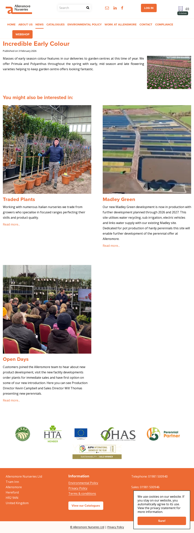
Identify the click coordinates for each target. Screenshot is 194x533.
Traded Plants (19, 199)
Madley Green (119, 199)
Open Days (16, 359)
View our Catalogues (86, 505)
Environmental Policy (83, 483)
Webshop (22, 34)
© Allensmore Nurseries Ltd (87, 527)
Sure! (161, 521)
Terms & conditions (82, 493)
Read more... (11, 224)
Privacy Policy (77, 488)
